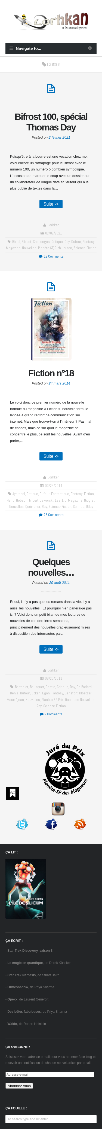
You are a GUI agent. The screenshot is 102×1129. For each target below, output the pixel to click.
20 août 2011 (59, 583)
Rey (44, 506)
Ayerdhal (19, 494)
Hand (10, 500)
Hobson (21, 500)
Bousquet (37, 687)
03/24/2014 (53, 485)
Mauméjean (15, 699)
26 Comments (50, 514)
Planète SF (45, 248)
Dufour (76, 241)
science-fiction (85, 248)
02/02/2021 (53, 233)
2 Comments (51, 714)
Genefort (71, 693)
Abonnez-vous (19, 1086)
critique (57, 241)
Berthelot (21, 687)
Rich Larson (63, 248)
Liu (64, 500)
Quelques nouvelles (79, 699)
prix (60, 699)
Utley (89, 506)
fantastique (60, 494)
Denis (14, 693)
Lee (57, 500)
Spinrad (78, 506)
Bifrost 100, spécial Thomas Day (51, 121)
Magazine (13, 248)
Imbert (33, 500)
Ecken (36, 693)
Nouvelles (29, 248)
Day (67, 241)
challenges (41, 241)
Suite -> (51, 204)
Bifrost (26, 241)
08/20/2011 (53, 678)
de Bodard (84, 687)
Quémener (32, 506)
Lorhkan (54, 225)
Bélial (16, 241)
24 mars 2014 (59, 383)
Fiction (89, 494)
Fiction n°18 (51, 373)
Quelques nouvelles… (51, 567)
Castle (50, 687)
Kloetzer (85, 693)
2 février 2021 (59, 137)
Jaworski (46, 500)
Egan (46, 693)
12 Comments (50, 256)
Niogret (89, 500)
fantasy (88, 241)
